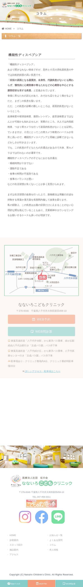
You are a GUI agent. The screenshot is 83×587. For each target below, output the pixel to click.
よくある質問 (56, 540)
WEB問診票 (69, 583)
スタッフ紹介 (16, 545)
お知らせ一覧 (56, 535)
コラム (52, 545)
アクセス (14, 555)
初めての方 (13, 583)
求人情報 (53, 550)
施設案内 (14, 550)
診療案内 (14, 540)
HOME (7, 28)
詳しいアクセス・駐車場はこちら (42, 371)
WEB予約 (41, 583)
